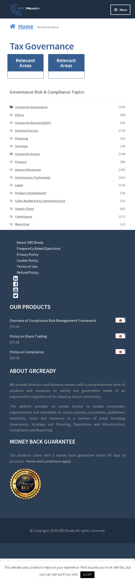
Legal (19, 185)
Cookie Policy (27, 260)
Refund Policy (27, 272)
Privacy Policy (27, 254)
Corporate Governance (31, 107)
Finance (20, 162)
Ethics (19, 115)
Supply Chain (24, 209)
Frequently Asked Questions (39, 248)
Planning (21, 138)
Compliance (23, 216)
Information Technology (32, 177)
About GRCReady (30, 242)
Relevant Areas (25, 63)
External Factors (26, 130)
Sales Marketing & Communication (40, 201)
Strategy (21, 146)
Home (25, 26)
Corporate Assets (27, 154)
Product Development (31, 193)
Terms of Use (27, 266)
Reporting (22, 224)
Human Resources (28, 170)
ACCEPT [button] (87, 574)
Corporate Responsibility (33, 123)
